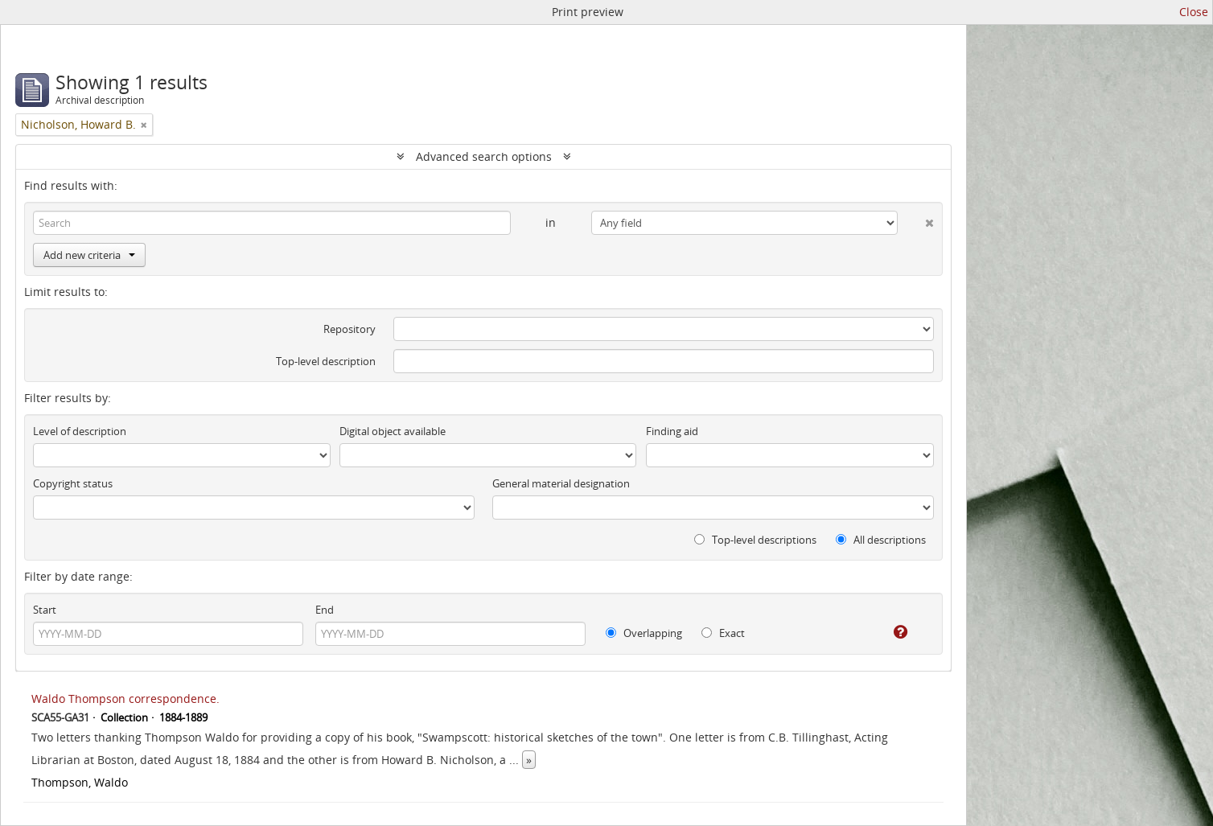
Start (44, 609)
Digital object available (392, 431)
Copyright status (73, 483)
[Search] (272, 223)
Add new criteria (89, 255)
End (324, 609)
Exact (723, 633)
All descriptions (881, 539)
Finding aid (672, 431)
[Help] (889, 632)
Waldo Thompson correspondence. (125, 698)
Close (1193, 11)
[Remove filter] (144, 125)
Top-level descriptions (755, 539)
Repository (349, 329)
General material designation (561, 483)
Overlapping (644, 633)
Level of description (79, 431)
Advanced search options (484, 156)
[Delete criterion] (916, 219)
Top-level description (326, 361)
